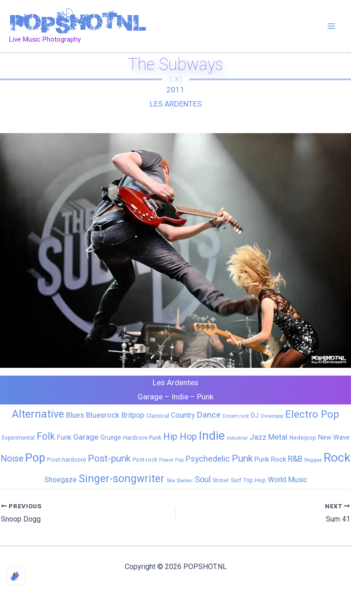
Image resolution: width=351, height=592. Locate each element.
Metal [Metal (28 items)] (277, 436)
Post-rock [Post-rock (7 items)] (145, 460)
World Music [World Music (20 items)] (287, 479)
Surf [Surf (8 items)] (236, 480)
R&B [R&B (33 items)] (295, 458)
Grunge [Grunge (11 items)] (111, 437)
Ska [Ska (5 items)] (170, 480)
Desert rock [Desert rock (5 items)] (236, 416)
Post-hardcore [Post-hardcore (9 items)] (66, 459)
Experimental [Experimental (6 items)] (18, 438)
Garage (150, 396)
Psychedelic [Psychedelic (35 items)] (208, 458)
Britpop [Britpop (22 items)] (132, 415)
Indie (179, 396)
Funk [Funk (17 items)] (64, 437)
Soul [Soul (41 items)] (203, 479)
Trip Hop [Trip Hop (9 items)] (254, 480)
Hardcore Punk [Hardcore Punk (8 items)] (142, 437)
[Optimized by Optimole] (16, 576)
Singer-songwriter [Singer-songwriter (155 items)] (122, 479)
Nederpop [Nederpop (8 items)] (302, 437)
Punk (205, 396)
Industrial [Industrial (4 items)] (237, 438)
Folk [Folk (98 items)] (46, 436)
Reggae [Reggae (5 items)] (313, 460)
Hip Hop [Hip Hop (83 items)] (180, 436)
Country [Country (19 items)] (183, 415)
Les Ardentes (176, 103)
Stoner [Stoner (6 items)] (221, 480)
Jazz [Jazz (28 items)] (258, 436)
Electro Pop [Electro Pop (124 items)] (312, 414)
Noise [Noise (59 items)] (11, 458)
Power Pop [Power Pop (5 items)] (171, 460)
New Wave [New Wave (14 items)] (334, 437)
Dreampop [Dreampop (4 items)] (272, 416)
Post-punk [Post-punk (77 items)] (109, 458)
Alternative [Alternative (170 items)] (38, 414)
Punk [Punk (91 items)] (242, 458)
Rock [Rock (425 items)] (337, 457)
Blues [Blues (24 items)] (75, 415)
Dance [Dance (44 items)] (209, 415)
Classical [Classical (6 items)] (157, 416)
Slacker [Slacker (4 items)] (185, 481)
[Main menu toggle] (331, 26)
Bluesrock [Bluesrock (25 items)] (102, 415)
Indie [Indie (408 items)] (212, 435)
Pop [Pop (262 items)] (35, 457)
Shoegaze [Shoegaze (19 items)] (60, 479)
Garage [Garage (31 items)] (86, 436)
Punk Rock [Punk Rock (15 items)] (270, 459)
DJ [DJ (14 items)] (255, 415)
